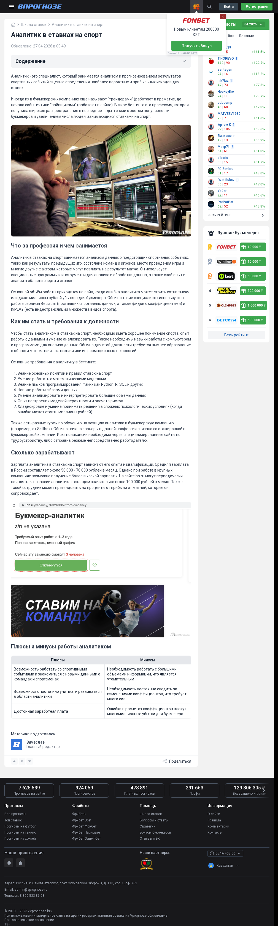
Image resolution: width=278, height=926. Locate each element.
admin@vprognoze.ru (31, 889)
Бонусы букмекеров (155, 832)
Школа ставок (151, 814)
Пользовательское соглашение (29, 920)
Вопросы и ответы (154, 820)
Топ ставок (12, 820)
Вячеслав (35, 742)
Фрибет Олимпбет (86, 838)
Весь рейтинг (236, 335)
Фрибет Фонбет (84, 826)
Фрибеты (79, 814)
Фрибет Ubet (81, 820)
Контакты (214, 832)
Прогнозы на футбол (20, 826)
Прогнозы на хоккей (20, 838)
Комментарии (218, 826)
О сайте (213, 814)
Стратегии (147, 826)
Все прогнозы (15, 814)
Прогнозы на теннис (20, 832)
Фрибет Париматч (86, 832)
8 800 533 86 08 (32, 895)
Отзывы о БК (150, 838)
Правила (214, 820)
